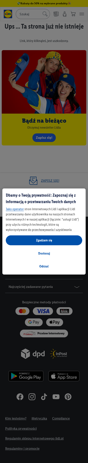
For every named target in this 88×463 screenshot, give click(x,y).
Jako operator (15, 209)
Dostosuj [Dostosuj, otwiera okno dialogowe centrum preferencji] (44, 253)
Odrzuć (44, 266)
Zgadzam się (44, 240)
